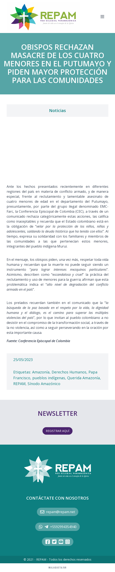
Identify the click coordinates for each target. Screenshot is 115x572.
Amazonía (41, 372)
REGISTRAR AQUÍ (57, 431)
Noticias (57, 110)
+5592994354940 (57, 526)
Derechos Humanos (69, 372)
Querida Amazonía (83, 377)
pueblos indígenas (48, 377)
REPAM (19, 383)
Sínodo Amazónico (44, 383)
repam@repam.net (57, 512)
